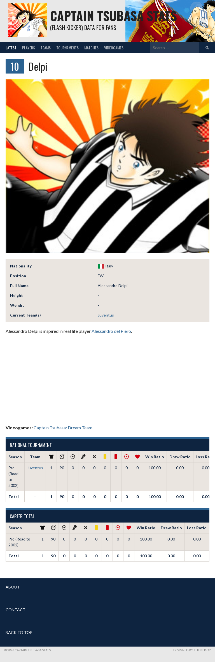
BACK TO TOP (19, 632)
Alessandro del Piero (111, 331)
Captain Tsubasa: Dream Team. (63, 427)
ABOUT (13, 587)
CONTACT (15, 609)
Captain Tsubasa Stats (113, 15)
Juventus (106, 315)
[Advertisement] (107, 379)
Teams (46, 48)
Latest (11, 48)
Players (28, 48)
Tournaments (67, 48)
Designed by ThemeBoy (192, 650)
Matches (91, 48)
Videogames (113, 48)
